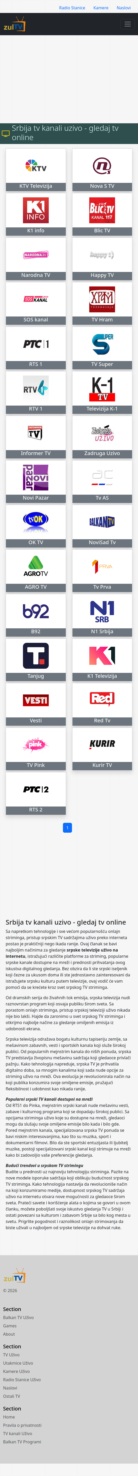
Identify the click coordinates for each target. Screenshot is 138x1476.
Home (9, 1417)
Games (10, 1326)
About (9, 1334)
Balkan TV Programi (22, 1442)
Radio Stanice (72, 8)
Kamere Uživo (16, 1371)
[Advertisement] (72, 79)
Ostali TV (11, 1396)
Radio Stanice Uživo (22, 1380)
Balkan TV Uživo (18, 1317)
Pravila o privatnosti (22, 1425)
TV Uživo (11, 1355)
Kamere (100, 8)
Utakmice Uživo (18, 1363)
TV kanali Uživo (17, 1433)
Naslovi (124, 8)
